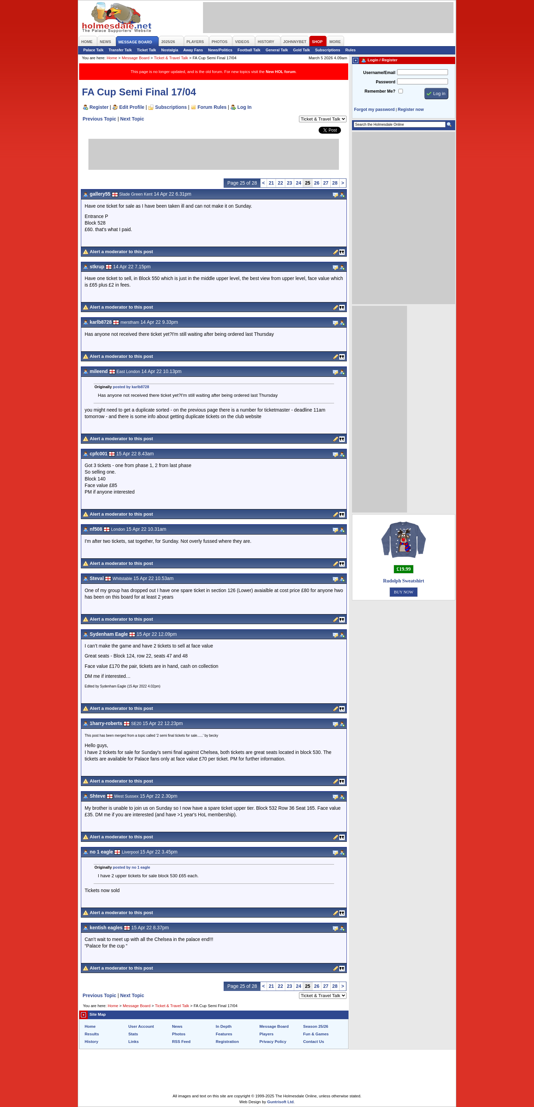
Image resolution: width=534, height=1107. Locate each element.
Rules (350, 50)
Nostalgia (169, 50)
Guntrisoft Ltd (280, 1102)
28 (335, 183)
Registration (227, 1041)
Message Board (136, 58)
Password (385, 82)
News (177, 1026)
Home (112, 58)
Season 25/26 (315, 1026)
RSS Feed (181, 1041)
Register (98, 107)
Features (224, 1034)
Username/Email (379, 72)
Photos (178, 1034)
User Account (141, 1026)
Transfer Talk (120, 50)
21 (271, 183)
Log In (244, 107)
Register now (411, 109)
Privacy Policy (272, 1041)
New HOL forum (281, 72)
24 (298, 183)
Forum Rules (211, 107)
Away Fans (193, 50)
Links (133, 1041)
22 (280, 183)
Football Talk (248, 50)
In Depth (224, 1026)
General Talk (277, 50)
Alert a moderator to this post (121, 251)
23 (289, 183)
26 (316, 183)
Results (92, 1034)
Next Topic (132, 119)
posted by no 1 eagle (131, 867)
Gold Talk (301, 50)
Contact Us (313, 1041)
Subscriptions (327, 50)
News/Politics (220, 50)
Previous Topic (99, 119)
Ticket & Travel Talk (171, 58)
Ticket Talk (146, 50)
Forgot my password (374, 109)
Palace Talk (93, 50)
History (91, 1041)
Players (266, 1034)
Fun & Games (316, 1034)
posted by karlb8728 (131, 387)
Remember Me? (380, 91)
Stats (133, 1034)
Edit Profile (132, 107)
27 (325, 183)
